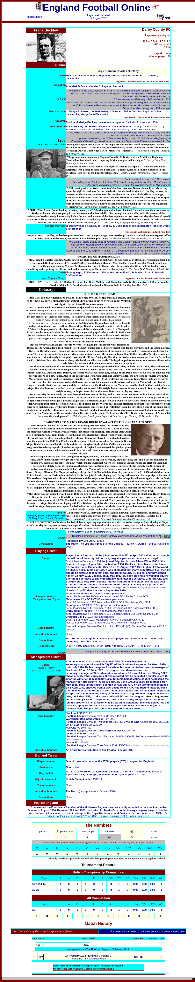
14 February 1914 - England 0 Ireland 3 (88, 955)
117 (41, 957)
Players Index (34, 16)
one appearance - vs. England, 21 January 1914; (98, 949)
